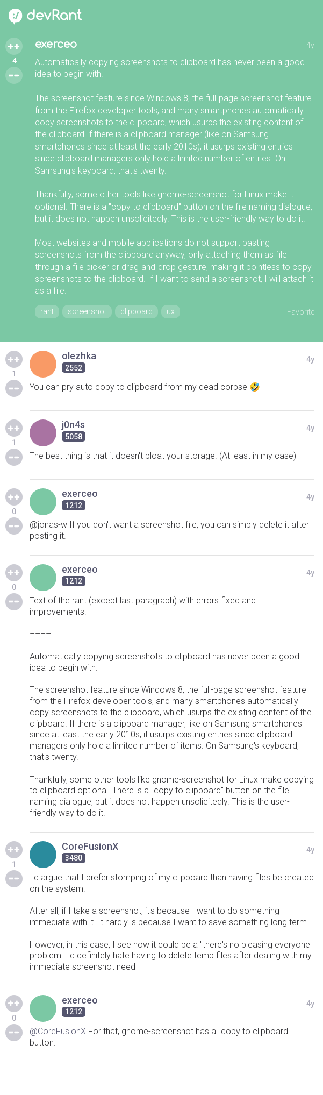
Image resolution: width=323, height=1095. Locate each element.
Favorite (300, 312)
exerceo (56, 44)
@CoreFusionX (58, 1031)
